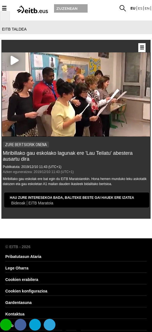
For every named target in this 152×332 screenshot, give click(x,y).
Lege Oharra (16, 268)
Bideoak (18, 203)
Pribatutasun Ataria (23, 256)
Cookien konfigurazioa (26, 291)
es (140, 8)
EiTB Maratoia (41, 203)
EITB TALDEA (14, 29)
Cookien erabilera (21, 279)
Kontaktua (14, 314)
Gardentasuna (18, 302)
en (147, 8)
